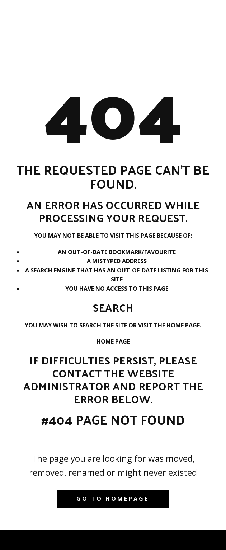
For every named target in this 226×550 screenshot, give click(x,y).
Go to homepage (112, 499)
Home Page (113, 341)
